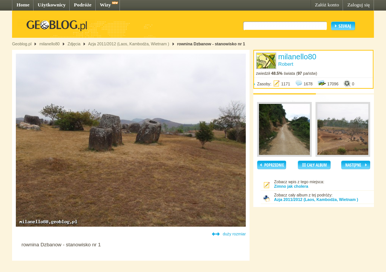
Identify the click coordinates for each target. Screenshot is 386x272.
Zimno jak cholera (291, 186)
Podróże (83, 5)
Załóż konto (327, 5)
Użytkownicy (52, 5)
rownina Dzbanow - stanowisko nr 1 (211, 44)
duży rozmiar (234, 234)
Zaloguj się (358, 5)
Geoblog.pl (22, 44)
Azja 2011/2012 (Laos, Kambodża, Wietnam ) (128, 44)
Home (23, 5)
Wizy (105, 5)
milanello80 (49, 44)
